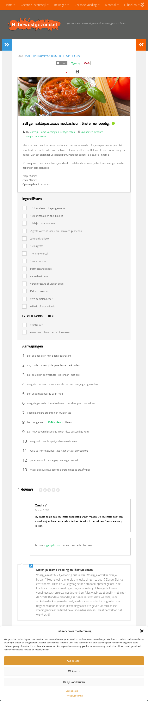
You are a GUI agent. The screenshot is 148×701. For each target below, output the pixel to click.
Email (61, 63)
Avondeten (87, 132)
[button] (142, 631)
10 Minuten (54, 422)
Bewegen (60, 5)
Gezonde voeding (86, 5)
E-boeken (130, 5)
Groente (98, 132)
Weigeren (74, 671)
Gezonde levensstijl (33, 5)
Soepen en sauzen (36, 136)
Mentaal (110, 5)
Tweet (75, 64)
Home (8, 5)
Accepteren (74, 660)
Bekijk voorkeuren (74, 682)
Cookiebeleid (72, 691)
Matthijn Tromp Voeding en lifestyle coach (53, 56)
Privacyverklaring (74, 695)
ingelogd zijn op (52, 545)
